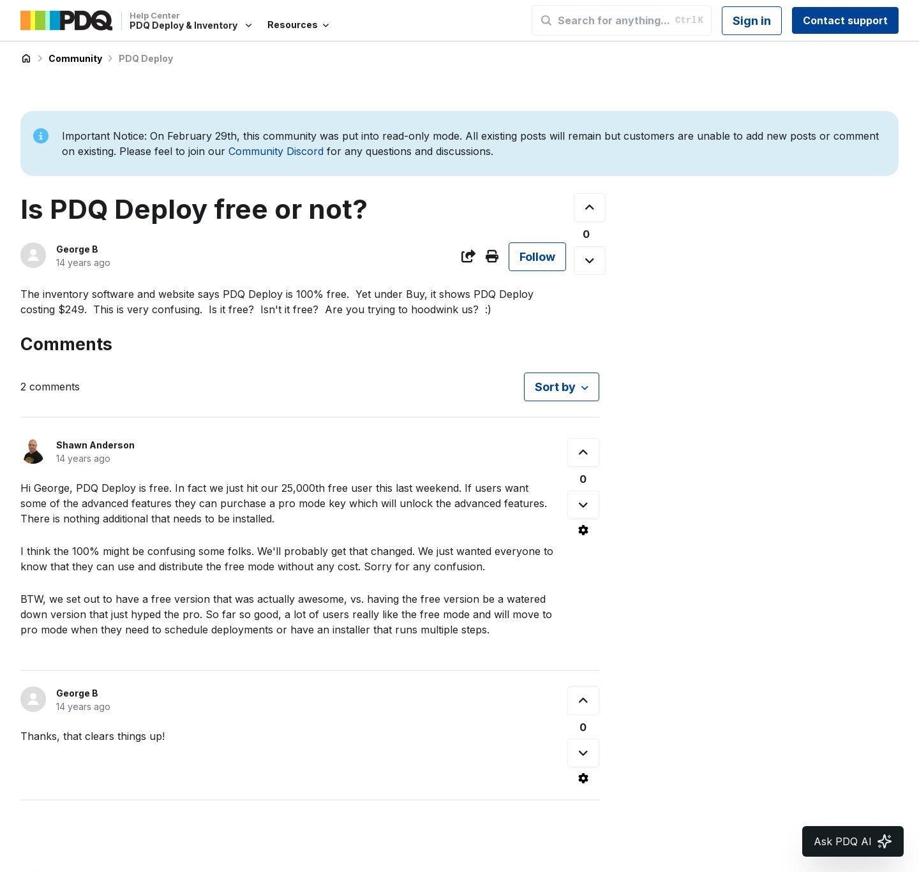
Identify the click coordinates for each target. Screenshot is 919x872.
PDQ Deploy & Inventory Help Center (26, 58)
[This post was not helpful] (590, 260)
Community (75, 58)
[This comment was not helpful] (583, 505)
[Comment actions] (583, 530)
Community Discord (276, 151)
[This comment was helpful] (583, 452)
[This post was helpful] (590, 207)
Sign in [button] (752, 20)
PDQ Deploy (146, 58)
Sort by (555, 387)
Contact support (845, 20)
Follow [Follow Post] (537, 256)
